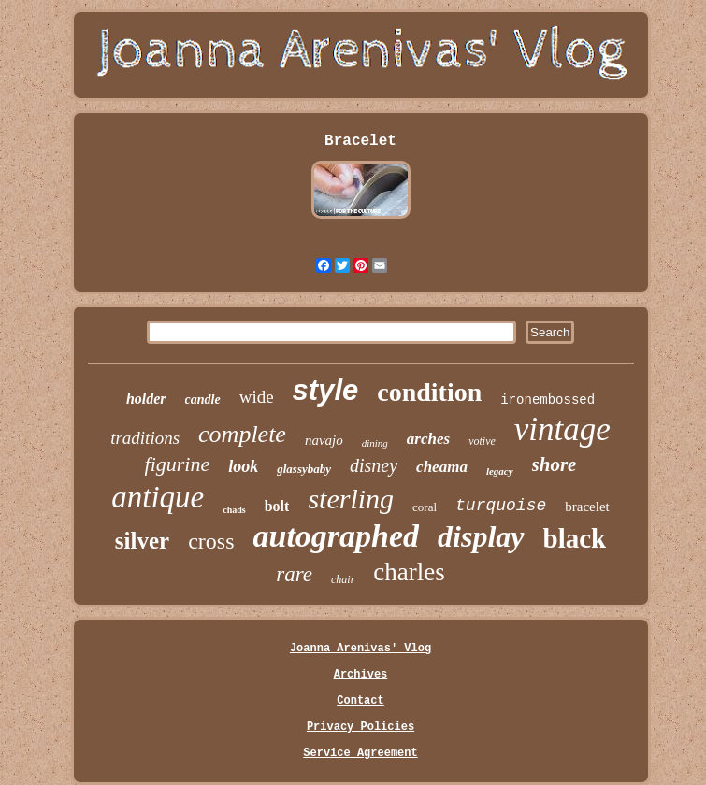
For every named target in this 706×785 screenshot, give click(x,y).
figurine (177, 464)
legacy (499, 471)
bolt (277, 506)
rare (294, 574)
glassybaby (304, 469)
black (575, 538)
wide (256, 397)
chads (234, 510)
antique (157, 497)
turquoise (500, 505)
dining (375, 443)
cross (211, 541)
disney (373, 465)
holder (146, 399)
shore (554, 464)
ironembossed (547, 399)
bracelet (587, 506)
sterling (351, 498)
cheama (442, 467)
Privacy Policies (360, 727)
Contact (360, 700)
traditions (145, 438)
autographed (335, 536)
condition (429, 392)
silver (142, 540)
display (481, 536)
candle (203, 399)
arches (428, 439)
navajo (324, 440)
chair (342, 579)
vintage (562, 429)
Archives (361, 674)
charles (408, 572)
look (243, 466)
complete (242, 434)
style (326, 390)
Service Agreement (360, 753)
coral (424, 507)
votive (482, 441)
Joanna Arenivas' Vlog (360, 648)
